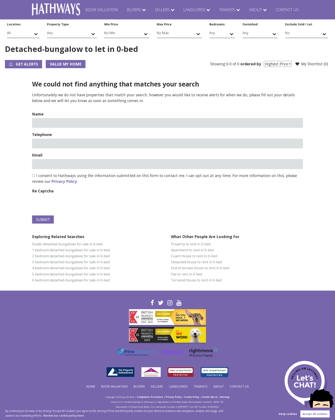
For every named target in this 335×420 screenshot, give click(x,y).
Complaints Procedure (150, 396)
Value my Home (66, 64)
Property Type (58, 24)
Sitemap (224, 396)
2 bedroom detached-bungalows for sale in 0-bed (71, 256)
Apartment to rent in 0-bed (192, 250)
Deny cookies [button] (288, 414)
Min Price (111, 24)
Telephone (42, 134)
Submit (43, 219)
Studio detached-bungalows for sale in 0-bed (67, 244)
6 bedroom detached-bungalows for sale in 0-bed (71, 280)
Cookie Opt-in (209, 396)
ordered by (250, 63)
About (255, 9)
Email (37, 155)
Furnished (250, 24)
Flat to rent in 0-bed (186, 274)
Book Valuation (104, 9)
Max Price (164, 24)
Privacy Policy (64, 181)
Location (14, 24)
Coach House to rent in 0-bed (194, 256)
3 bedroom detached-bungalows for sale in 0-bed (71, 262)
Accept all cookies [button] (315, 414)
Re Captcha (42, 190)
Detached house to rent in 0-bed (196, 262)
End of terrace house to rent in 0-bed (200, 268)
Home (90, 386)
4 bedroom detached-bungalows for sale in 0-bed (71, 268)
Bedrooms (217, 24)
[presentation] (64, 203)
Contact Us (286, 9)
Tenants (227, 9)
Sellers (163, 9)
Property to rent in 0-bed (190, 244)
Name (38, 114)
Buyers (135, 9)
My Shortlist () (311, 64)
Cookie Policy (191, 396)
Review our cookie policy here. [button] (64, 415)
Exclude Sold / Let (298, 24)
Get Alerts (23, 64)
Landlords (194, 9)
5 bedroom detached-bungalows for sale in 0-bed (71, 274)
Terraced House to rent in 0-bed (196, 280)
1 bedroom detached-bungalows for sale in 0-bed (71, 250)
